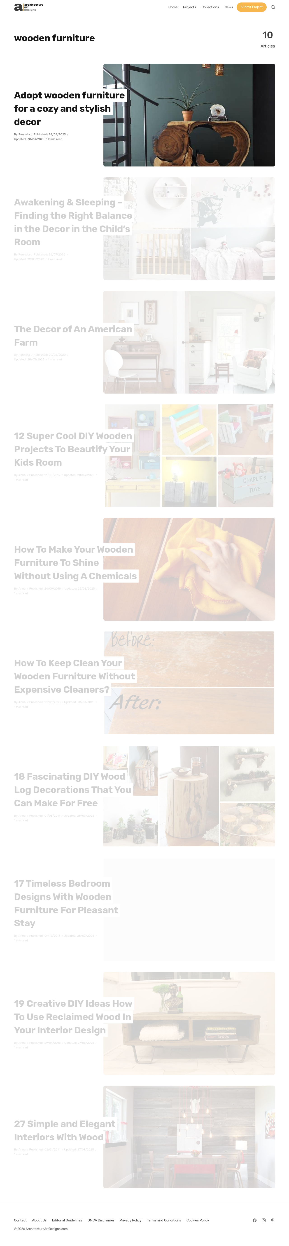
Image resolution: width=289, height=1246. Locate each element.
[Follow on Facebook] (255, 1220)
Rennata (24, 134)
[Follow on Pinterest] (273, 1220)
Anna (22, 475)
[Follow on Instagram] (264, 1220)
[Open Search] (272, 7)
